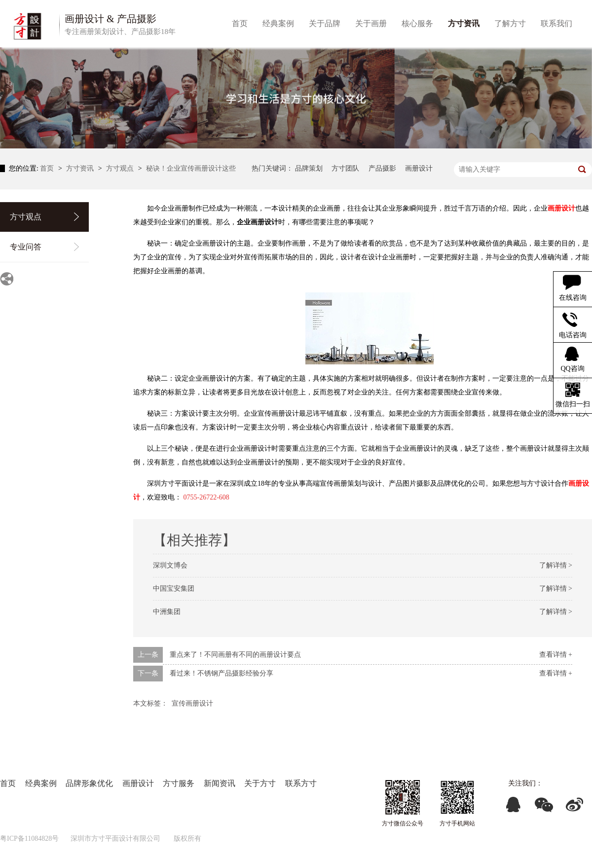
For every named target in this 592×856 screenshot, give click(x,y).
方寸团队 (345, 168)
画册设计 (419, 168)
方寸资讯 (81, 168)
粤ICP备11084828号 (29, 838)
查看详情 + (555, 654)
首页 (48, 168)
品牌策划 (309, 168)
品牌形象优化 (89, 783)
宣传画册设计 (192, 703)
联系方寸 (301, 783)
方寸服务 (178, 783)
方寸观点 (121, 168)
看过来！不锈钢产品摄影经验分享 (221, 673)
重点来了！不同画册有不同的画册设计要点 (235, 654)
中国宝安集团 (173, 588)
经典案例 (41, 783)
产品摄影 (382, 168)
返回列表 (571, 701)
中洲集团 (167, 611)
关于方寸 (260, 783)
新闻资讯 (219, 783)
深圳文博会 (170, 565)
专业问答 (25, 247)
